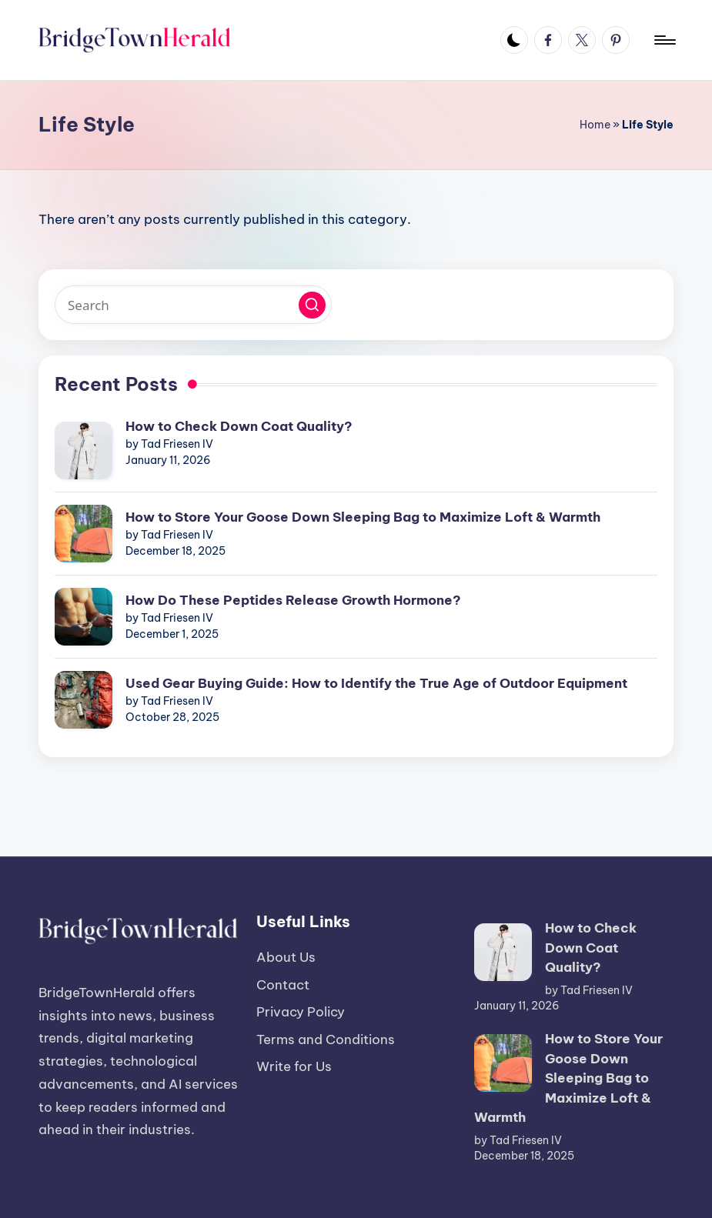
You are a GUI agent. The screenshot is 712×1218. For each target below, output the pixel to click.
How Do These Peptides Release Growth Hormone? (293, 600)
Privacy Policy (300, 1011)
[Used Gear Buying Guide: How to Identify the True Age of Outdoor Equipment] (83, 700)
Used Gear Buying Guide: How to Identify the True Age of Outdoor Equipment (376, 683)
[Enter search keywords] (193, 304)
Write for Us (294, 1066)
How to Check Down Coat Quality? (239, 426)
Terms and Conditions (325, 1039)
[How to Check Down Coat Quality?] (83, 450)
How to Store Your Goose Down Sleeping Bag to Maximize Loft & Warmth (362, 517)
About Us (286, 957)
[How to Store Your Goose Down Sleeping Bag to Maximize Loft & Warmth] (83, 533)
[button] (312, 305)
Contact (282, 984)
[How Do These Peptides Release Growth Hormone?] (83, 617)
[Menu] (664, 40)
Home (595, 125)
